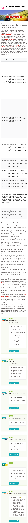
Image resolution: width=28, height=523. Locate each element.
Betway (12, 39)
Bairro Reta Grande (13, 322)
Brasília (3, 282)
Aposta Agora (14, 351)
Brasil (11, 33)
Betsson (7, 39)
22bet (16, 46)
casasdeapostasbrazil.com (7, 34)
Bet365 (11, 46)
